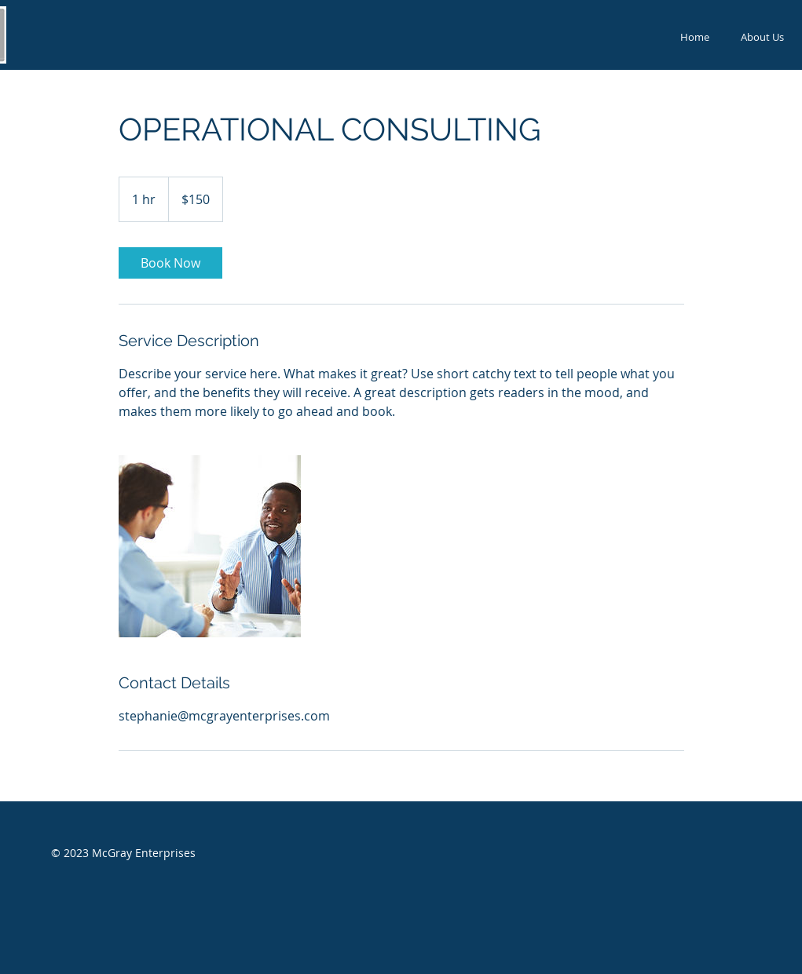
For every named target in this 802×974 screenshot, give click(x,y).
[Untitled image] (210, 546)
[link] (170, 263)
